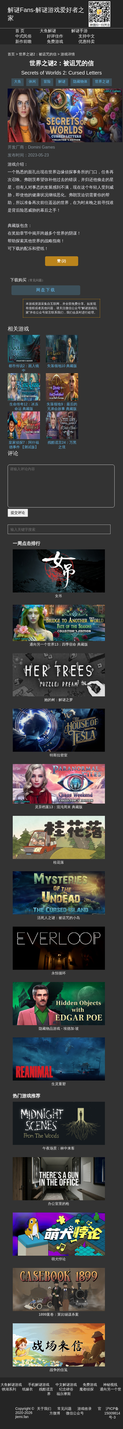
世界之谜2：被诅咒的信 (38, 54)
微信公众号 (75, 1413)
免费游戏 (55, 41)
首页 (11, 54)
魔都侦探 (86, 1389)
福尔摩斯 (64, 1394)
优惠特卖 (86, 41)
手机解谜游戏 (38, 1385)
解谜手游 (79, 31)
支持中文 (86, 36)
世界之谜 (102, 81)
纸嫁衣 (27, 1389)
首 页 (19, 31)
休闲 (32, 81)
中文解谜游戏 (66, 1385)
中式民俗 (23, 36)
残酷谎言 (46, 1389)
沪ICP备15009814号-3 (112, 1413)
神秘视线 (110, 1385)
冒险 (47, 81)
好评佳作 (55, 36)
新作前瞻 (23, 41)
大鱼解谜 (48, 31)
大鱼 (17, 81)
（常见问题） (35, 280)
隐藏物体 (80, 81)
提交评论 (18, 513)
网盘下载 (46, 290)
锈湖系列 (9, 1389)
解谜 (61, 81)
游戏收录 (84, 1409)
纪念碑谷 (66, 1389)
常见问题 (64, 1409)
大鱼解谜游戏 (11, 1385)
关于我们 (44, 1409)
